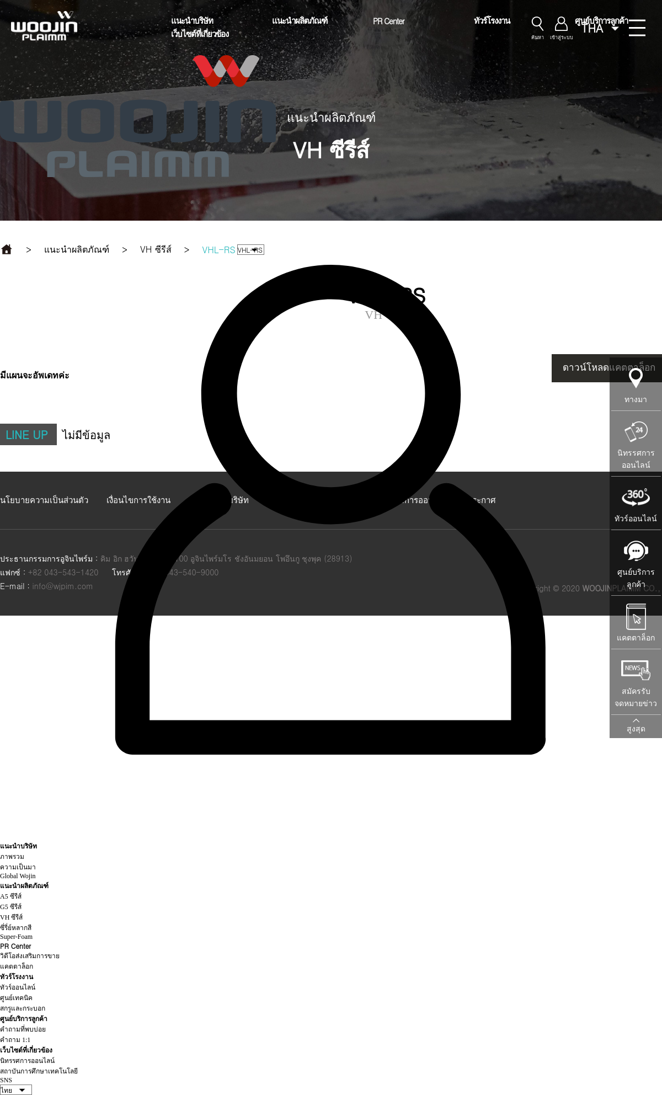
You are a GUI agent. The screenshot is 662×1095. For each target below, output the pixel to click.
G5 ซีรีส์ (11, 907)
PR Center (388, 20)
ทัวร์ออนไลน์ (17, 987)
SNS (6, 1080)
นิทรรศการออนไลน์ (27, 1061)
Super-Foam (16, 937)
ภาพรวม (12, 857)
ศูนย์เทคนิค (16, 998)
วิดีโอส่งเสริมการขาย (30, 956)
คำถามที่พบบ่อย (23, 1029)
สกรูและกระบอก (22, 1008)
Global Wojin (17, 876)
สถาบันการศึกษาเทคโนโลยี (39, 1071)
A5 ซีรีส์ (11, 896)
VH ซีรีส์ (11, 917)
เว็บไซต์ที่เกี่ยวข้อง (199, 33)
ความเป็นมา (18, 867)
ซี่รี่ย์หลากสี (15, 928)
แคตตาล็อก (16, 966)
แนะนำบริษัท (192, 20)
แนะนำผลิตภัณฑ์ (299, 20)
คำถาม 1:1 (15, 1040)
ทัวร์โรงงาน (492, 20)
